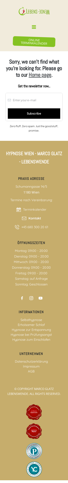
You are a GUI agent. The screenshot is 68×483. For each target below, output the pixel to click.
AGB (31, 371)
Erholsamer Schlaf (31, 325)
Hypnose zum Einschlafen (31, 339)
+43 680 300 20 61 (34, 227)
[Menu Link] (34, 27)
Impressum (31, 366)
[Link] (22, 298)
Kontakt (34, 218)
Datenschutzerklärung (31, 361)
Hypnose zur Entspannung (31, 330)
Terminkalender (34, 209)
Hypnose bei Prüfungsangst (31, 335)
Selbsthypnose (31, 320)
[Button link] (34, 41)
